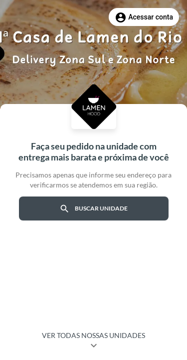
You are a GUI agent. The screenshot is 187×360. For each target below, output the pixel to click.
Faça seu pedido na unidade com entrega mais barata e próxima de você (93, 151)
